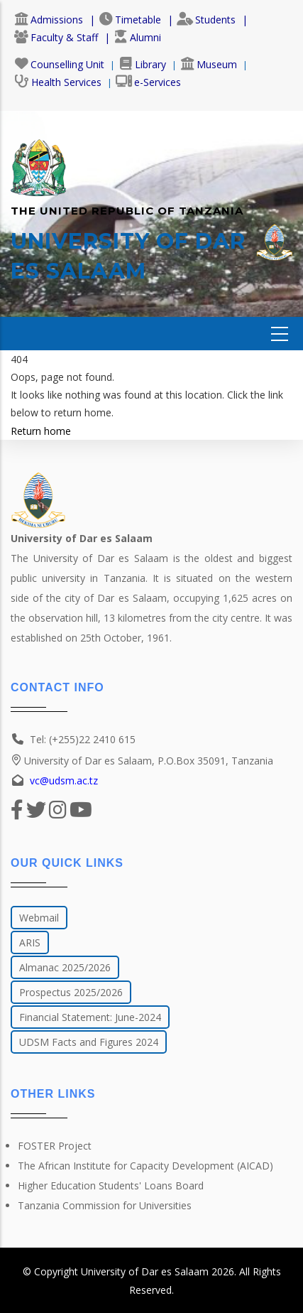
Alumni (137, 37)
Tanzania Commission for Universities (105, 1205)
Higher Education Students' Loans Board (111, 1185)
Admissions (48, 19)
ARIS (29, 942)
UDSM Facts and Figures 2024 (88, 1042)
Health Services (57, 82)
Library (142, 64)
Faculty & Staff (56, 37)
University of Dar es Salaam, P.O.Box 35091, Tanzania (142, 760)
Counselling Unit (59, 64)
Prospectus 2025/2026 (71, 992)
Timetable (130, 19)
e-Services (148, 82)
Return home (41, 431)
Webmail (39, 917)
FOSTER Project (55, 1145)
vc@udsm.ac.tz (64, 780)
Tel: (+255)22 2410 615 (83, 739)
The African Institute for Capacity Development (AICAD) (145, 1165)
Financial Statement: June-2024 (90, 1017)
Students (206, 19)
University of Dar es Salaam (145, 1271)
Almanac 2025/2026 (65, 967)
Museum (208, 64)
